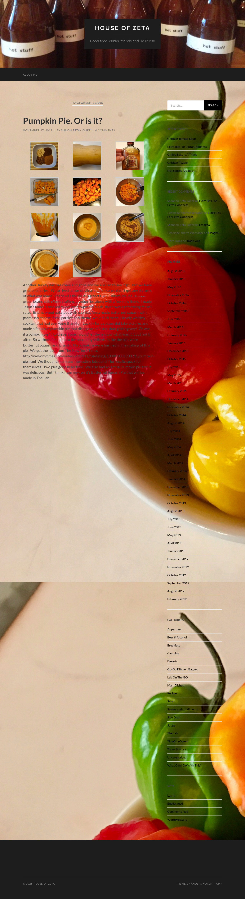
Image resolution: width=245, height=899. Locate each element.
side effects (53, 301)
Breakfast (173, 645)
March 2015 (175, 383)
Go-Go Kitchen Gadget (182, 669)
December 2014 (177, 399)
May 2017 (174, 286)
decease (140, 296)
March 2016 (175, 327)
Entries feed (175, 803)
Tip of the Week (177, 741)
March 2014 (175, 463)
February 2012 (177, 599)
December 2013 (177, 487)
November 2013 (178, 495)
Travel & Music (177, 749)
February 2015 (177, 391)
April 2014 (174, 455)
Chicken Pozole (177, 162)
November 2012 (178, 567)
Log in (171, 795)
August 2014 (175, 423)
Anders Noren (201, 883)
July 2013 (173, 519)
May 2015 (174, 375)
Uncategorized (177, 757)
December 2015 (177, 351)
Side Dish (173, 717)
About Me (30, 74)
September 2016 (178, 311)
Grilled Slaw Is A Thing (182, 154)
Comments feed (177, 811)
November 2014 (178, 407)
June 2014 (174, 439)
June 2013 (174, 527)
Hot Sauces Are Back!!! (182, 170)
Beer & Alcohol (177, 637)
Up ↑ (219, 883)
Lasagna (204, 224)
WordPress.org (177, 819)
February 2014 (177, 471)
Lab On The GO (177, 677)
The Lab (172, 733)
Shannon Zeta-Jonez (74, 130)
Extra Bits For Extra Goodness (187, 146)
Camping (173, 653)
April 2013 (174, 543)
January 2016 (176, 343)
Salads (171, 701)
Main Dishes (175, 685)
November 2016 (178, 295)
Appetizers (174, 629)
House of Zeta (122, 27)
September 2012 (178, 583)
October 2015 (176, 359)
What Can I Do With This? (184, 765)
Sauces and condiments (182, 709)
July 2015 (173, 367)
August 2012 (175, 591)
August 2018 (175, 271)
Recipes (172, 693)
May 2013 (174, 535)
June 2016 (174, 319)
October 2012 (176, 575)
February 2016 (177, 335)
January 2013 (176, 551)
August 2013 (175, 511)
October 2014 (176, 415)
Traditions (193, 240)
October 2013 (176, 503)
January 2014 (176, 479)
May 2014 (174, 447)
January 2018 (176, 279)
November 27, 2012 (37, 130)
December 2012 (177, 559)
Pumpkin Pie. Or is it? (63, 120)
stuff (106, 296)
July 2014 (173, 431)
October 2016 (176, 303)
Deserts (172, 661)
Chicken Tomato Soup (181, 138)
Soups (171, 725)
